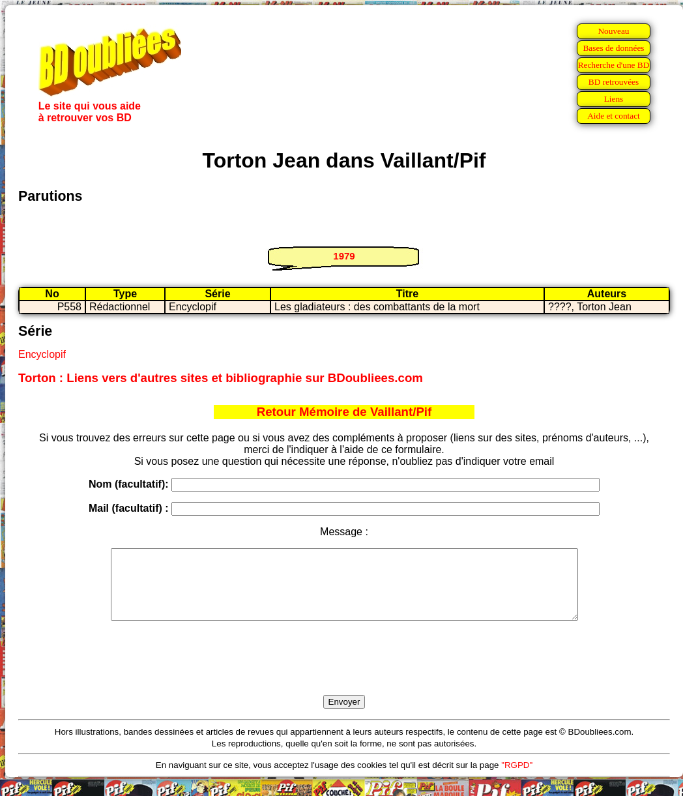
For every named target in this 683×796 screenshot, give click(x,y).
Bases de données (613, 48)
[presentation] (344, 672)
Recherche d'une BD (614, 65)
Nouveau (613, 31)
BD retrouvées (614, 82)
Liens (614, 99)
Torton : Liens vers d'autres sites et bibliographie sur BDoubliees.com (220, 378)
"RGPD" (516, 779)
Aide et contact (613, 116)
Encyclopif (42, 354)
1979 (344, 255)
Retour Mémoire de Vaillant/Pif (344, 412)
